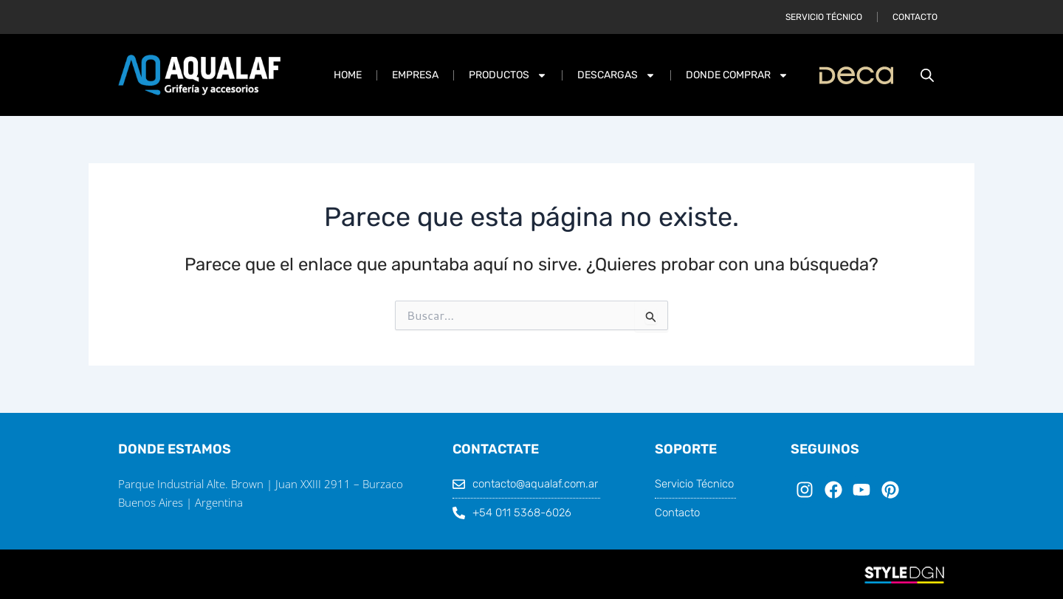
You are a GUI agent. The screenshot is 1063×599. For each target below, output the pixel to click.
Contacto (915, 17)
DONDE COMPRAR (737, 75)
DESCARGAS (616, 75)
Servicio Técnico (823, 17)
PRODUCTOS (508, 75)
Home (348, 75)
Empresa (415, 75)
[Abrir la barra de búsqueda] (927, 75)
